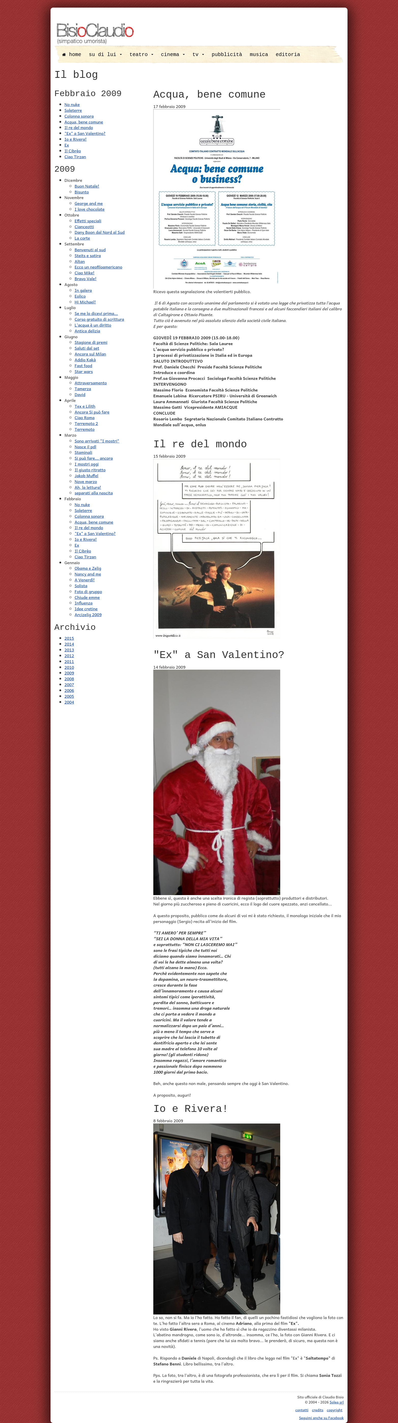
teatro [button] (141, 55)
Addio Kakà (85, 359)
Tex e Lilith (85, 406)
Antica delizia (87, 330)
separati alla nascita (94, 492)
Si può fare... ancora (94, 458)
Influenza (84, 602)
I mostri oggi (87, 463)
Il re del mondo (78, 127)
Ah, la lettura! (88, 487)
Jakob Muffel (86, 475)
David (80, 394)
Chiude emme (87, 597)
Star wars (84, 371)
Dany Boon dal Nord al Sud (100, 232)
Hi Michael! (85, 301)
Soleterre (73, 110)
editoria (288, 55)
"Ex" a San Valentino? (85, 133)
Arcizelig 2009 (88, 614)
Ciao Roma (84, 417)
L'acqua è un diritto (93, 325)
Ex (66, 144)
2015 (69, 638)
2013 (69, 649)
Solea (337, 1402)
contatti (302, 1410)
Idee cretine (86, 608)
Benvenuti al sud (90, 249)
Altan (80, 261)
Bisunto (82, 191)
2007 (69, 684)
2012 (69, 655)
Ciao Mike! (84, 272)
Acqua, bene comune (83, 121)
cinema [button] (173, 55)
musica (259, 55)
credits (317, 1410)
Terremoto (84, 429)
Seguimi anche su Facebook (321, 1417)
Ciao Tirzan (75, 156)
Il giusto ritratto (90, 469)
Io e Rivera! (75, 139)
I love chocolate (90, 209)
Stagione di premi (91, 342)
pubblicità (227, 55)
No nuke (72, 104)
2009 (69, 672)
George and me (89, 203)
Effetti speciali (88, 220)
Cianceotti (84, 226)
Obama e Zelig (88, 568)
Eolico (80, 296)
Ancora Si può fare (92, 411)
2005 (69, 696)
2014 (69, 644)
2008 (69, 678)
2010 (69, 667)
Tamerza (83, 388)
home (71, 55)
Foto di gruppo (88, 591)
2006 (69, 690)
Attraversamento (91, 382)
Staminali (83, 452)
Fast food (83, 365)
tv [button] (198, 55)
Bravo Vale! (85, 278)
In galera (83, 290)
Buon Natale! (87, 186)
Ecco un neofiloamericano (98, 266)
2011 (69, 661)
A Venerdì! (85, 579)
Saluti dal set (87, 348)
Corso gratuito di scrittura (99, 319)
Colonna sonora (79, 116)
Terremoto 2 (86, 423)
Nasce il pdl (85, 446)
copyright (334, 1410)
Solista (81, 585)
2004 (69, 702)
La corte (82, 238)
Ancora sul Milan (90, 353)
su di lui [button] (105, 55)
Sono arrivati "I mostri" (97, 440)
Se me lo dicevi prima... (96, 313)
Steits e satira (88, 255)
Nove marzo (86, 481)
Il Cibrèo (72, 150)
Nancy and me (88, 574)
